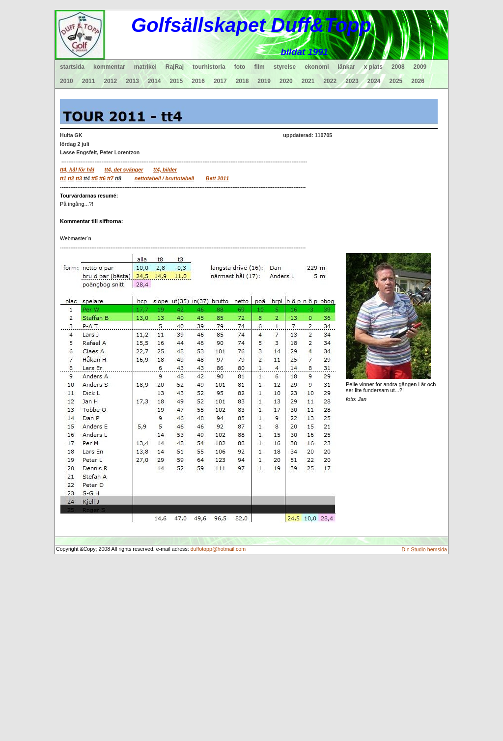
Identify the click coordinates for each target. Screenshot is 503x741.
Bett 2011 (217, 178)
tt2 (71, 178)
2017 (220, 81)
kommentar (109, 66)
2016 (198, 81)
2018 (242, 81)
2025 (396, 81)
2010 (66, 81)
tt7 (110, 178)
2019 (264, 81)
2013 (132, 81)
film (259, 66)
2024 (374, 81)
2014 (154, 81)
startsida (72, 66)
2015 (176, 81)
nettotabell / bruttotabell (164, 178)
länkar (346, 66)
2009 (420, 66)
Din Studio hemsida (424, 549)
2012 (110, 81)
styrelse (285, 66)
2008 (398, 66)
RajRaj (175, 66)
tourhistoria (209, 66)
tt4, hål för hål (77, 169)
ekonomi (317, 66)
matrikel (145, 66)
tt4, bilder (165, 169)
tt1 (63, 178)
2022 (329, 81)
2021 (308, 81)
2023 (352, 81)
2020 (286, 81)
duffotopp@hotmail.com (218, 549)
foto (240, 66)
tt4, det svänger (124, 169)
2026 (417, 81)
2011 (88, 81)
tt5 (94, 178)
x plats (373, 66)
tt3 (79, 178)
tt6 (102, 178)
